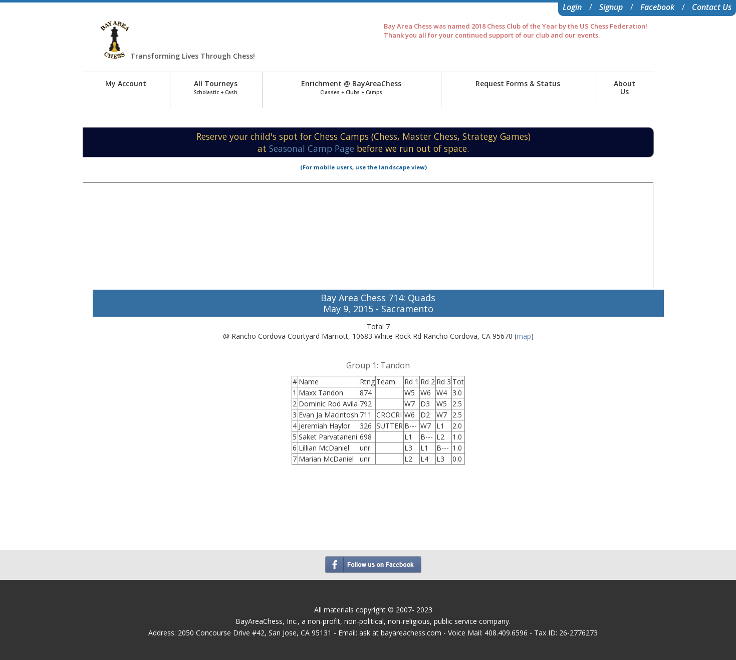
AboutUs (624, 87)
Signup (611, 7)
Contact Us (711, 7)
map (524, 336)
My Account (125, 83)
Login (572, 7)
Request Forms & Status (517, 83)
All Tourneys (215, 87)
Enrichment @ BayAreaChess (351, 87)
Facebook (657, 7)
